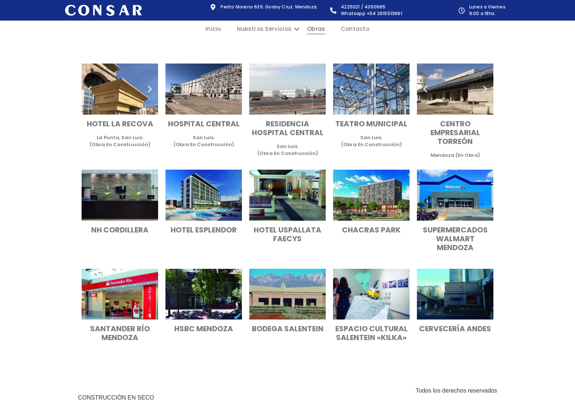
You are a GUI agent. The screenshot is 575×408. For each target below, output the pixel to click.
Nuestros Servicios (268, 29)
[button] (89, 89)
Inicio (213, 29)
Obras (316, 29)
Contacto (355, 29)
